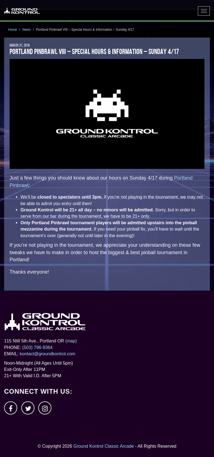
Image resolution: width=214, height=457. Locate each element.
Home (12, 30)
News (26, 30)
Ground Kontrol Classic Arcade (103, 446)
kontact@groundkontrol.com (47, 353)
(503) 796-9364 (37, 347)
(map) (71, 340)
